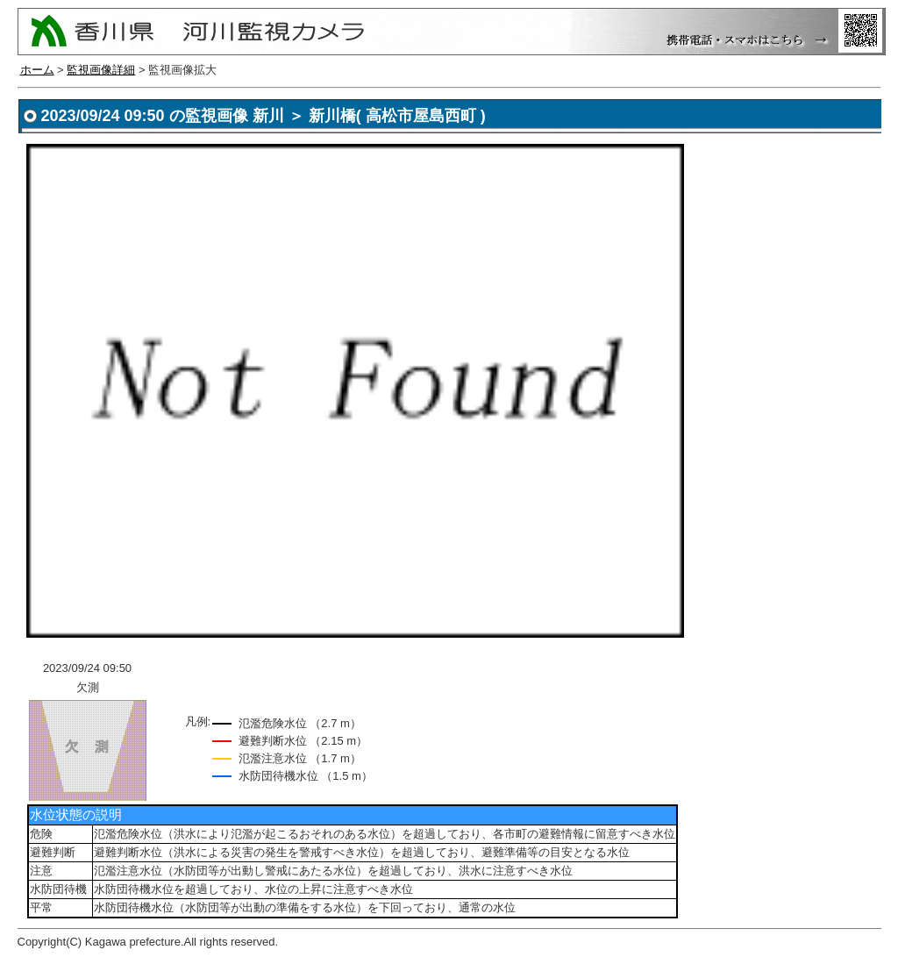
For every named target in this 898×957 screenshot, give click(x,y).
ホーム (37, 69)
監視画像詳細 (101, 69)
